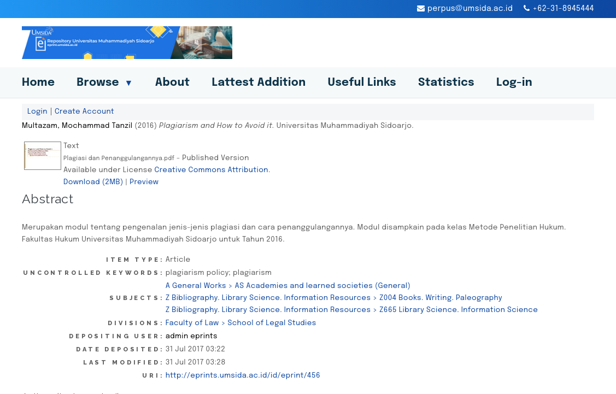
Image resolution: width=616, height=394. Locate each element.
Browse (105, 83)
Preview (144, 182)
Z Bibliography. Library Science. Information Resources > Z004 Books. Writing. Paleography (334, 298)
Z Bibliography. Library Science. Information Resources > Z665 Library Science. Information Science (352, 310)
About (172, 83)
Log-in (514, 83)
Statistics (446, 83)
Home (38, 83)
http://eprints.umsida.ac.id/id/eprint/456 (243, 375)
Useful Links (361, 83)
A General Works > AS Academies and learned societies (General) (288, 286)
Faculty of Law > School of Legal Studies (241, 323)
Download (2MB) (93, 182)
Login (37, 111)
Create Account (84, 111)
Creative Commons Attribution (211, 170)
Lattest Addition (259, 83)
